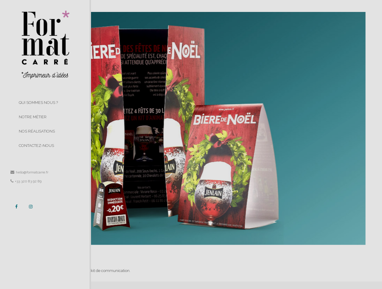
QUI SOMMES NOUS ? (38, 102)
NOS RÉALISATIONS (37, 131)
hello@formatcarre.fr (29, 172)
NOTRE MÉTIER (33, 117)
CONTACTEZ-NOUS (36, 145)
